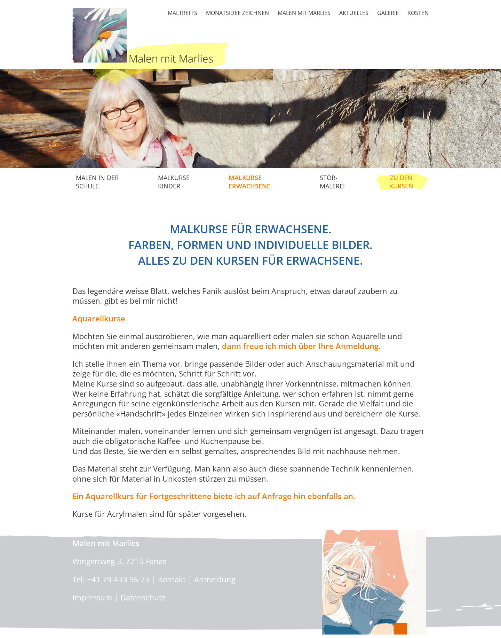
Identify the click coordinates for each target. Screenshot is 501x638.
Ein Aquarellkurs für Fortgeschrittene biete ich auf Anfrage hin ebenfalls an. (213, 496)
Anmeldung (215, 579)
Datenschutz (142, 597)
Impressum (92, 597)
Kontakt (172, 579)
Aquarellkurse (98, 318)
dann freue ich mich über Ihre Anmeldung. (301, 346)
